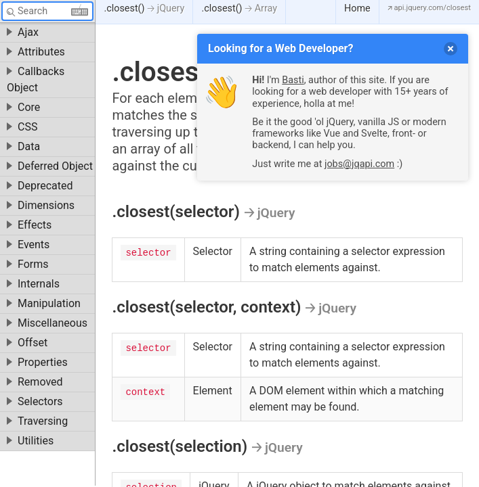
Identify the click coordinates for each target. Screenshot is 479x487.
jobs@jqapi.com (359, 164)
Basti (293, 80)
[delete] (450, 48)
